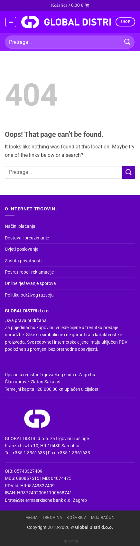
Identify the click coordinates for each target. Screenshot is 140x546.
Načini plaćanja (20, 226)
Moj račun (103, 517)
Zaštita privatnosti (23, 260)
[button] (70, 5)
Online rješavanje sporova (30, 283)
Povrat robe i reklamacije (29, 272)
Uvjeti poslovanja (22, 249)
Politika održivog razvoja (29, 295)
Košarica (77, 517)
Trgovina (52, 517)
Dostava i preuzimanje (27, 237)
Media (31, 517)
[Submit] (127, 42)
